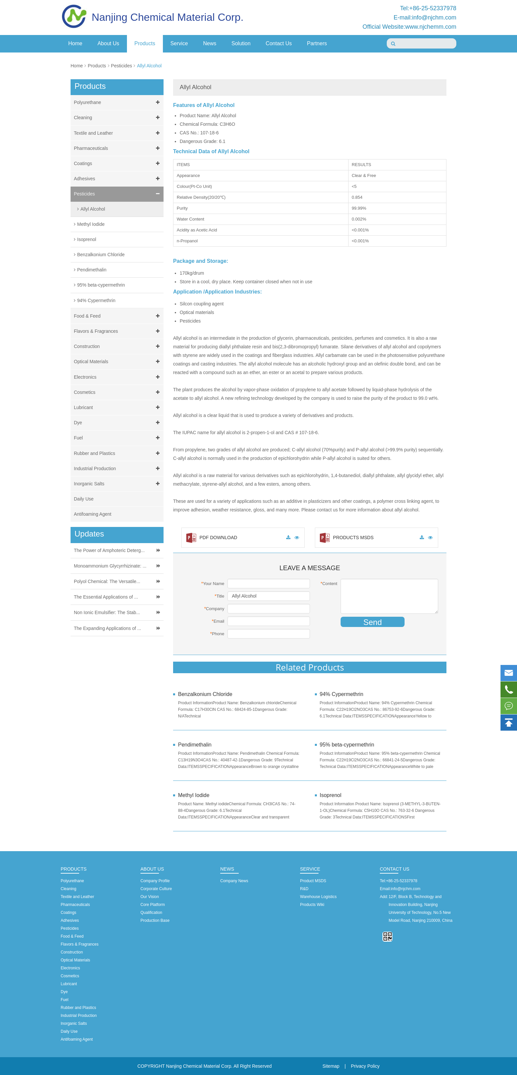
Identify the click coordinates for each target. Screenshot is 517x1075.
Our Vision (149, 896)
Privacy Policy (365, 1066)
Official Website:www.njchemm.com (409, 26)
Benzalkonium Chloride (101, 254)
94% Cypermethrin (96, 300)
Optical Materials (118, 362)
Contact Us (279, 43)
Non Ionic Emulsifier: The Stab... (107, 612)
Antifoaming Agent (92, 514)
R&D (304, 888)
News (209, 43)
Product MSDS (313, 881)
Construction (118, 346)
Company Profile (155, 881)
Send (372, 622)
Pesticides (121, 65)
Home (75, 43)
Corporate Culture (156, 888)
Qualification (151, 912)
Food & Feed (118, 316)
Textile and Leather (118, 133)
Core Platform (152, 904)
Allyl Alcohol (149, 65)
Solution (241, 43)
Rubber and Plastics (118, 453)
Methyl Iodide (91, 224)
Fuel (118, 438)
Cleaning (118, 118)
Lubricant (118, 407)
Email (218, 621)
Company (214, 608)
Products (145, 43)
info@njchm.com (405, 888)
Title (220, 596)
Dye (118, 423)
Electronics (118, 377)
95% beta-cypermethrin (101, 285)
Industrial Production (118, 469)
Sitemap (330, 1066)
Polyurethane (118, 102)
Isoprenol (86, 239)
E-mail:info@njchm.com (425, 17)
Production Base (154, 920)
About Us (108, 43)
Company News (234, 881)
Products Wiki (312, 904)
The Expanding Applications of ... (107, 628)
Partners (317, 43)
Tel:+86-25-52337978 (428, 8)
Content (328, 583)
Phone (217, 633)
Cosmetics (118, 392)
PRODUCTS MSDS (347, 537)
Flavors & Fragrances (118, 331)
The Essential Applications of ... (106, 597)
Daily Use (84, 499)
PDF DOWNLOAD (211, 537)
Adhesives (118, 179)
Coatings (118, 163)
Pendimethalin (91, 269)
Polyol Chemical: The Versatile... (107, 581)
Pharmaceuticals (118, 148)
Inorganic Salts (118, 484)
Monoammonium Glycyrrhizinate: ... (110, 566)
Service (179, 43)
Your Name (212, 583)
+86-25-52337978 (401, 881)
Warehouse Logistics (318, 896)
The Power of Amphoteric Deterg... (109, 550)
